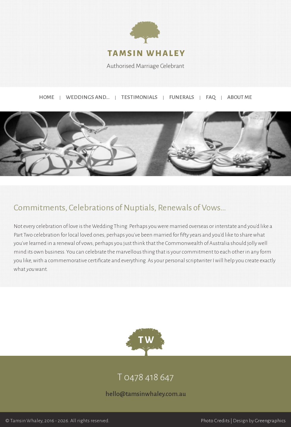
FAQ (211, 97)
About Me (239, 97)
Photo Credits (215, 420)
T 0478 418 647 (145, 377)
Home (46, 97)
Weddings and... (88, 97)
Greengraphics (270, 420)
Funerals (181, 97)
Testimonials (139, 97)
